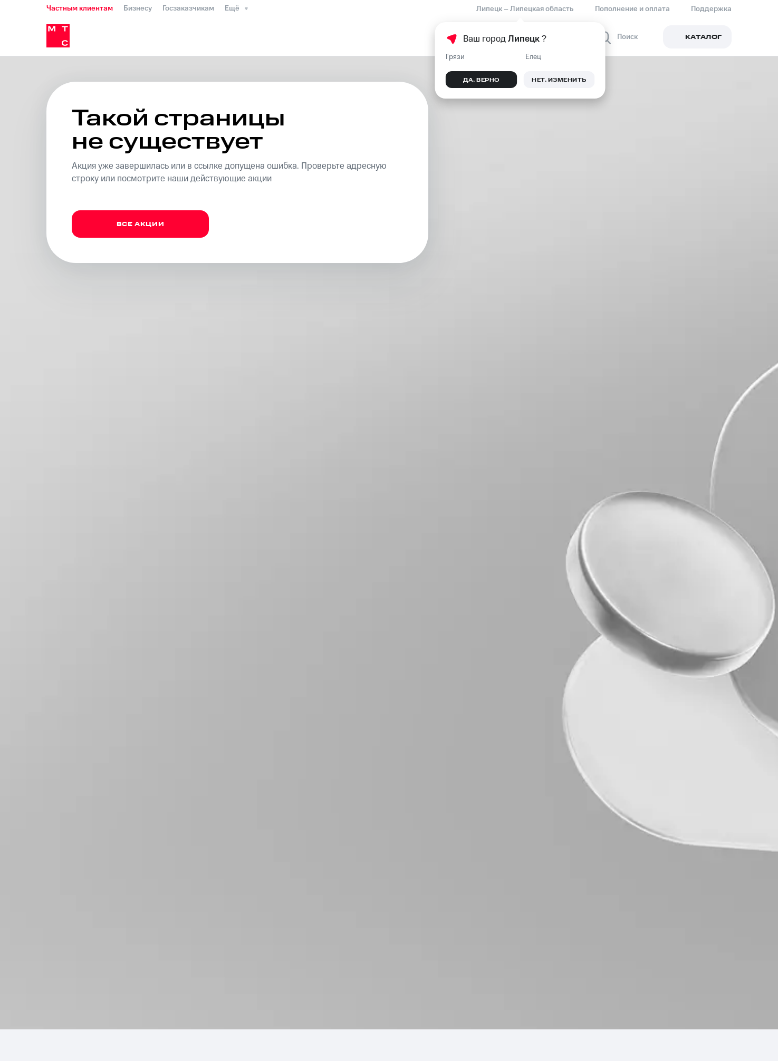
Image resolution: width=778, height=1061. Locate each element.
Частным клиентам (79, 8)
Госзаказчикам (188, 8)
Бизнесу (137, 8)
